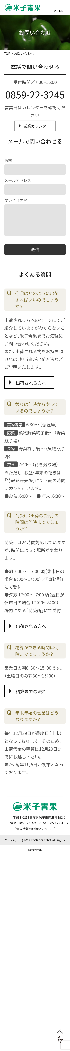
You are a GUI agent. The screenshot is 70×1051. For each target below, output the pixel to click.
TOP (7, 53)
